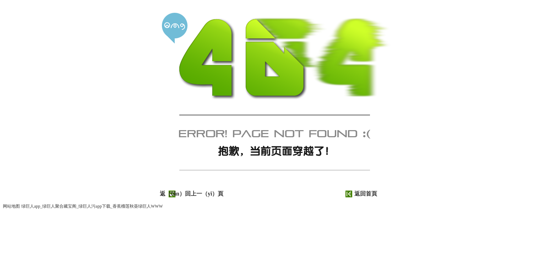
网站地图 (11, 206)
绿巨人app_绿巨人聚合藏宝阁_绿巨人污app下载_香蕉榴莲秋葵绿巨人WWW (92, 206)
